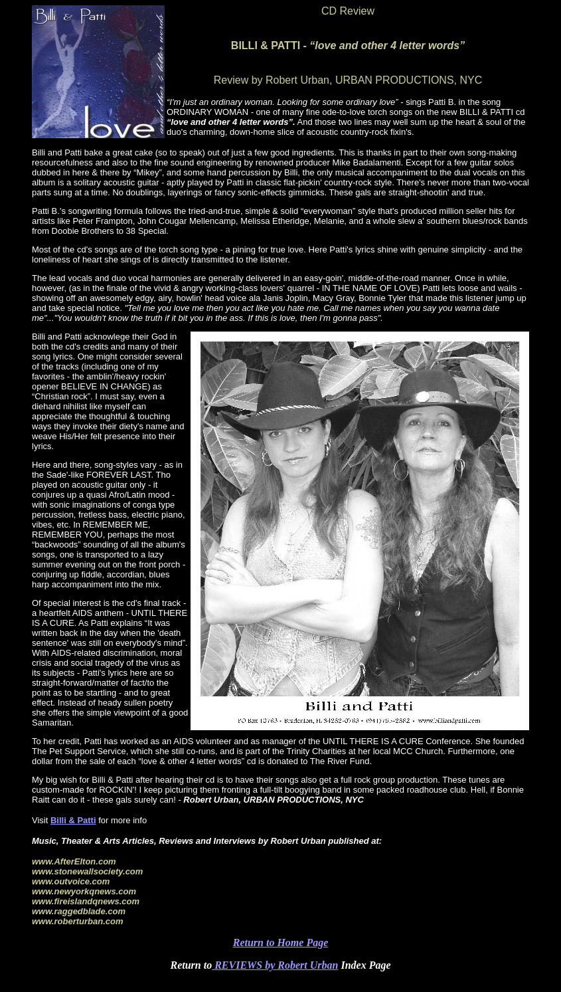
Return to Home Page (281, 942)
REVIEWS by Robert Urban (275, 965)
